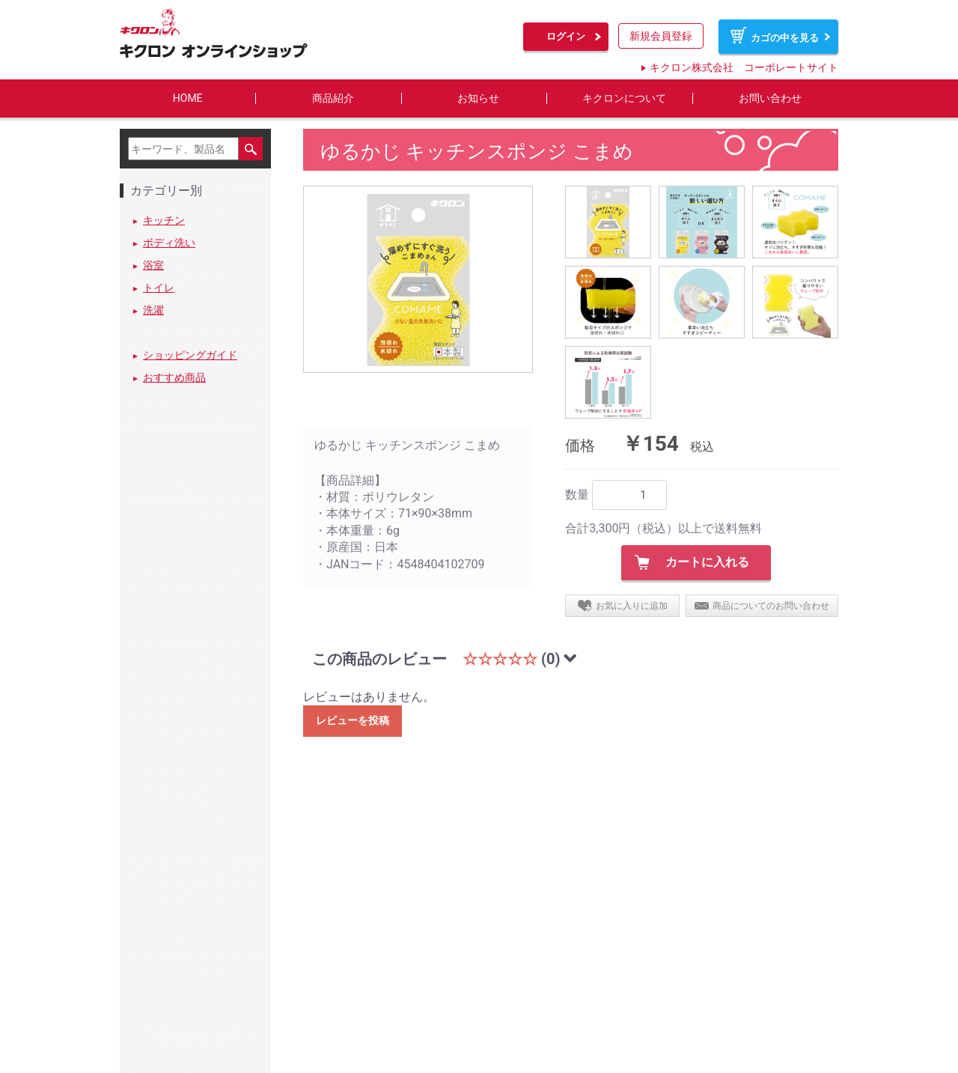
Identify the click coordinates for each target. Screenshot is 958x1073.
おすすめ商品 (174, 378)
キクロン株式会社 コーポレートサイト (744, 67)
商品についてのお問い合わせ (771, 606)
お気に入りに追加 (632, 606)
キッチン (164, 221)
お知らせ (478, 98)
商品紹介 (333, 98)
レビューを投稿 (352, 721)
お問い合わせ (770, 98)
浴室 (153, 266)
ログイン (565, 36)
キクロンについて (624, 98)
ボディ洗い (169, 243)
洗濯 (153, 311)
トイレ (158, 288)
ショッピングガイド (190, 356)
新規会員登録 (660, 36)
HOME (188, 98)
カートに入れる (707, 563)
